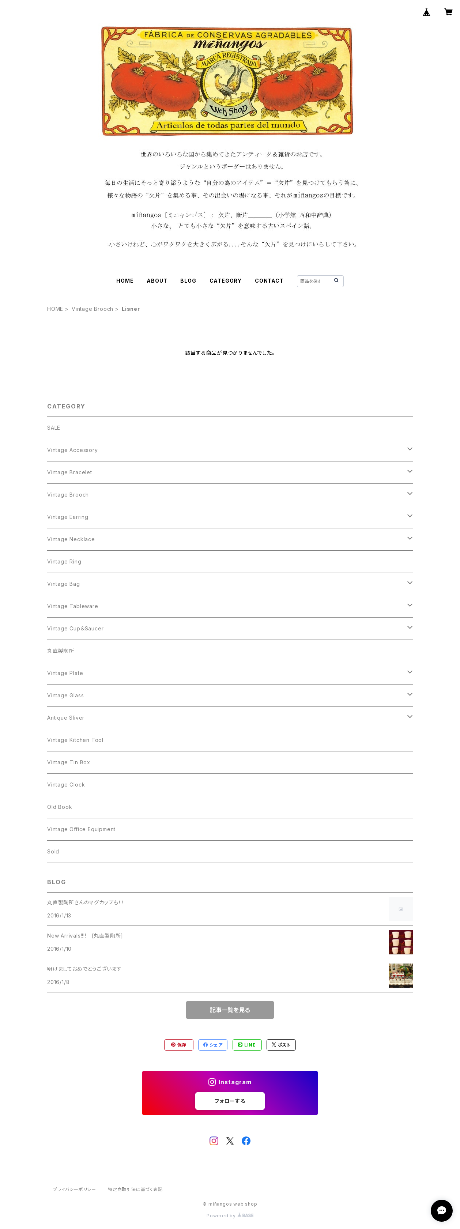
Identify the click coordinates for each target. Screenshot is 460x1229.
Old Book (59, 807)
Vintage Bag (63, 584)
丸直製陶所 (60, 651)
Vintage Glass (65, 695)
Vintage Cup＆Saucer (75, 628)
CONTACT (269, 281)
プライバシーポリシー (74, 1189)
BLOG (188, 281)
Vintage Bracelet (69, 472)
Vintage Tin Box (68, 762)
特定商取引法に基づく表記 (135, 1189)
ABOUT (157, 281)
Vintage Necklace (71, 539)
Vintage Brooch (92, 309)
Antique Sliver (65, 718)
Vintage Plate (65, 673)
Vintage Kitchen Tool (75, 740)
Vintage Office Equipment (81, 829)
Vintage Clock (66, 784)
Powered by (230, 1215)
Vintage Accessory (72, 450)
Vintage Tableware (72, 606)
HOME (124, 281)
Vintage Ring (64, 561)
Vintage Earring (67, 517)
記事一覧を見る (230, 1010)
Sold (53, 851)
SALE (53, 428)
